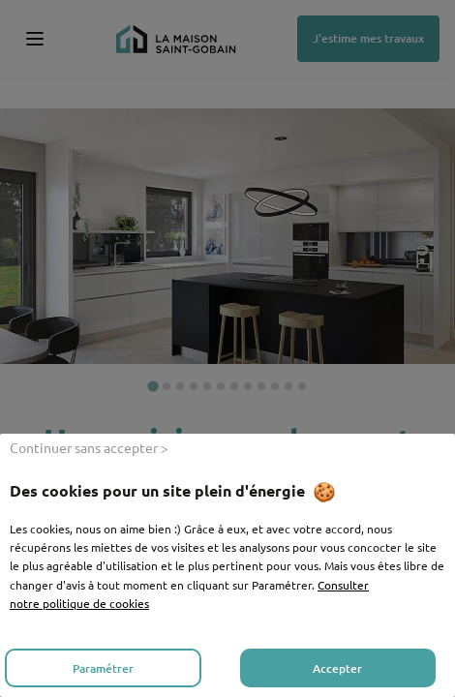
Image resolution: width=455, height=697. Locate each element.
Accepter (337, 668)
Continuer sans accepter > (89, 447)
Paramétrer (103, 668)
